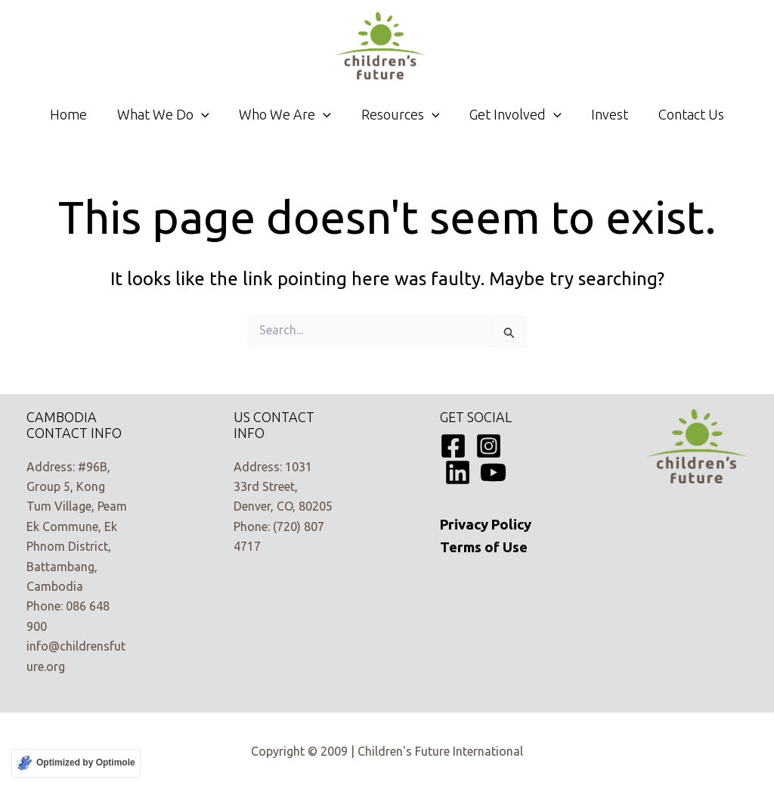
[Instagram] (488, 446)
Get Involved (512, 114)
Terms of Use (484, 547)
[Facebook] (453, 446)
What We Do (168, 114)
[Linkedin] (457, 472)
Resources (400, 114)
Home (76, 114)
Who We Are (288, 114)
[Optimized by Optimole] (76, 763)
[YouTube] (493, 472)
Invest (604, 114)
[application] (207, 114)
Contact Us (683, 114)
